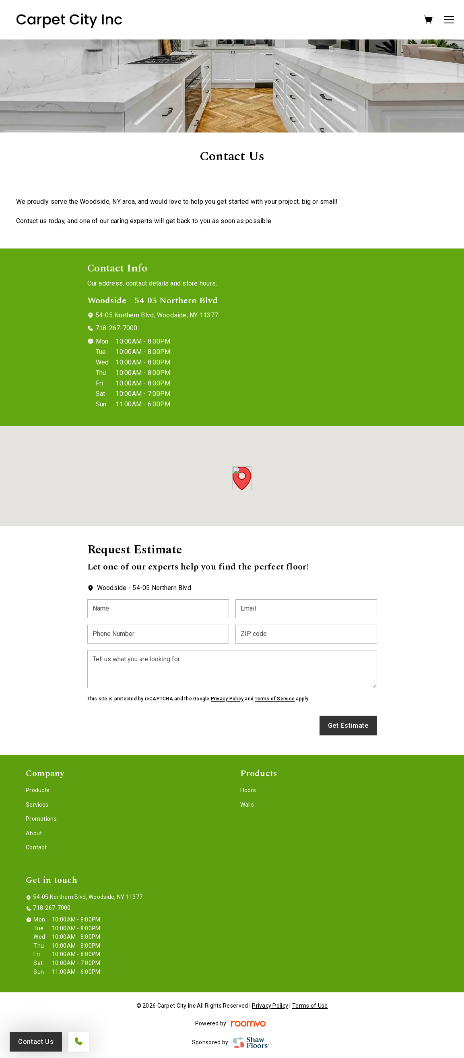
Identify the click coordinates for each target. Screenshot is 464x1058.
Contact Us (36, 1042)
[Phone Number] (158, 634)
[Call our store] (78, 1042)
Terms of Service (275, 699)
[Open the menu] (449, 19)
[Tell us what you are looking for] (232, 669)
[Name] (158, 608)
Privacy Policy (227, 699)
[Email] (306, 608)
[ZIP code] (306, 634)
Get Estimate (348, 725)
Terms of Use (310, 1005)
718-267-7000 (116, 328)
